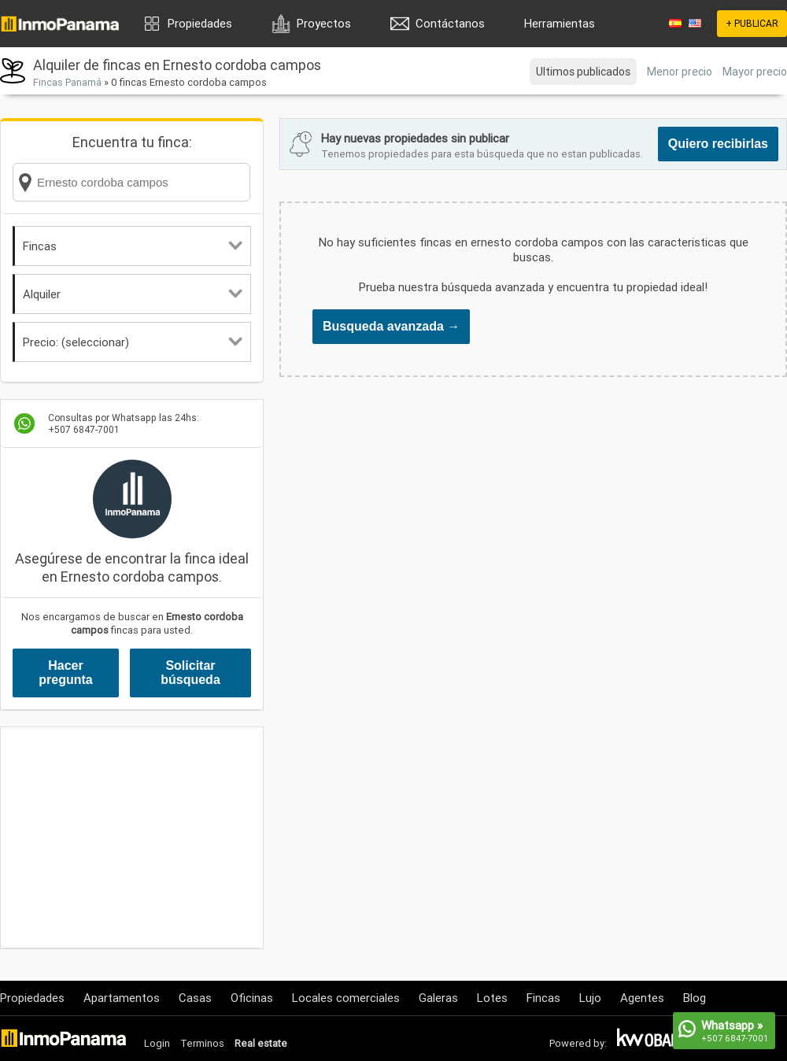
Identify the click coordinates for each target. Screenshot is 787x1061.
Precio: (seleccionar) (132, 342)
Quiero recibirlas (718, 143)
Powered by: (578, 1043)
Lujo (590, 997)
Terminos (202, 1043)
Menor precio (679, 72)
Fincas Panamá (67, 82)
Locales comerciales (346, 997)
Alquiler (132, 294)
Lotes (492, 997)
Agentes (642, 997)
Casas (195, 997)
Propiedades (200, 23)
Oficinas (252, 997)
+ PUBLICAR (752, 23)
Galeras (438, 997)
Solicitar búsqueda (190, 672)
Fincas (132, 245)
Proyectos (324, 23)
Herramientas (559, 23)
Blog (694, 997)
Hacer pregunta (65, 672)
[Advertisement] (132, 837)
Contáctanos (450, 23)
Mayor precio (754, 72)
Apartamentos (121, 997)
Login (157, 1043)
